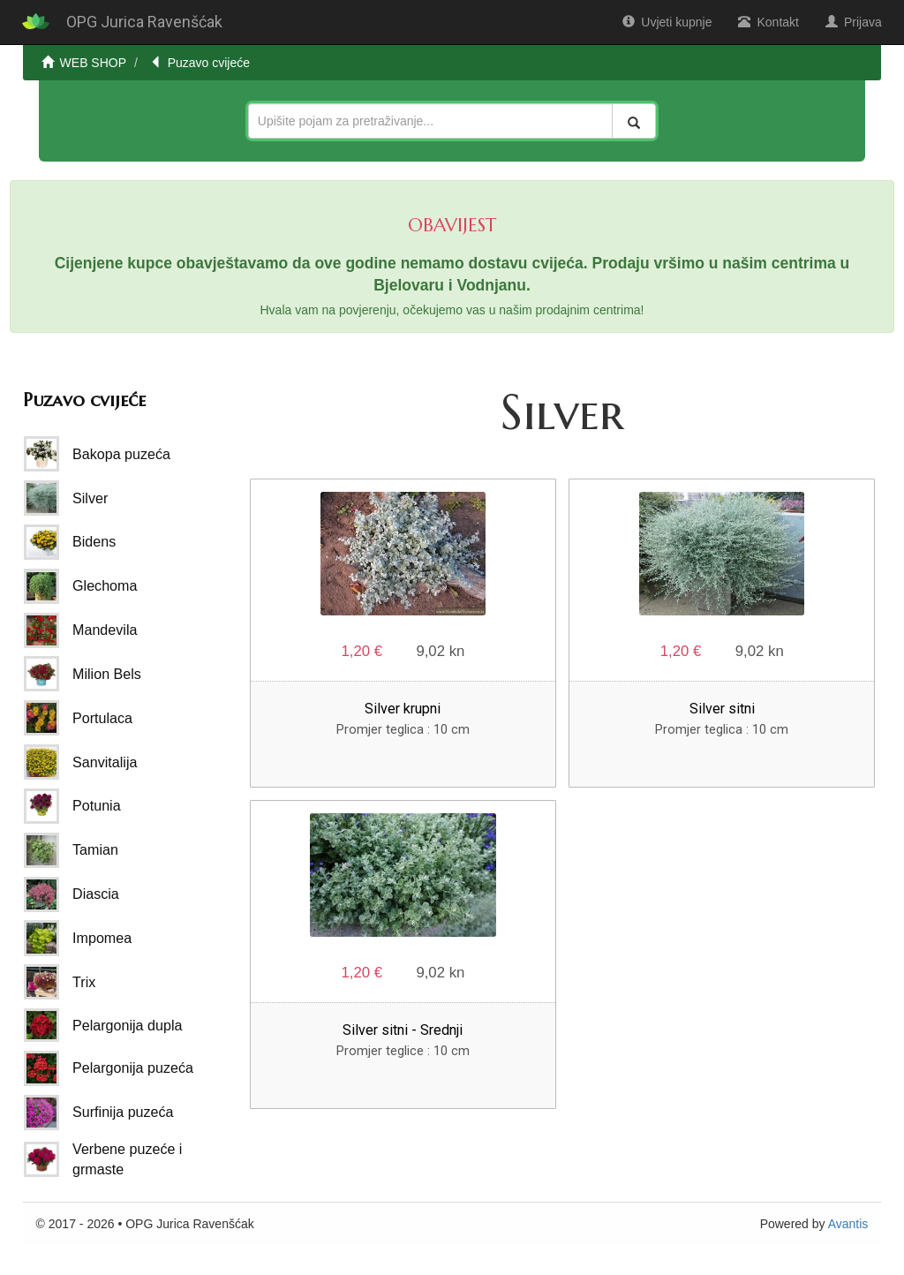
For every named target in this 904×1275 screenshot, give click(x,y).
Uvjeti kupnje (667, 22)
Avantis (848, 1224)
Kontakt (768, 22)
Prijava (853, 22)
